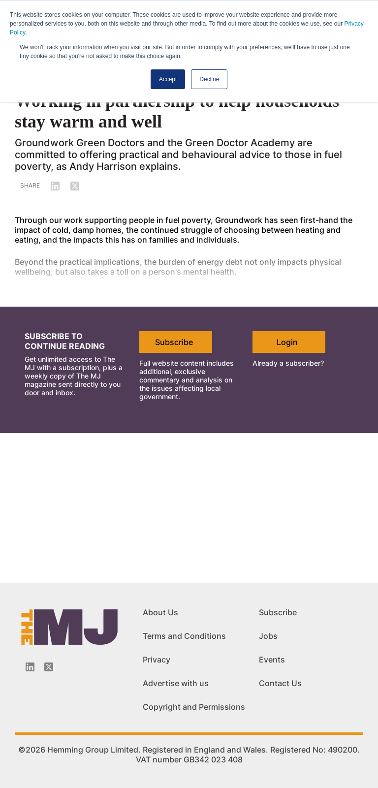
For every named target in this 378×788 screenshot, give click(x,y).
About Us (160, 612)
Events (272, 659)
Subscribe (174, 342)
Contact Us (280, 683)
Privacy (156, 659)
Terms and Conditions (184, 636)
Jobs (268, 636)
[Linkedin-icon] (30, 666)
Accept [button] (168, 79)
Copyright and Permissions (194, 707)
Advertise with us (176, 683)
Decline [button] (209, 79)
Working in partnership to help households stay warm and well (177, 111)
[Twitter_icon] (48, 666)
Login (287, 342)
